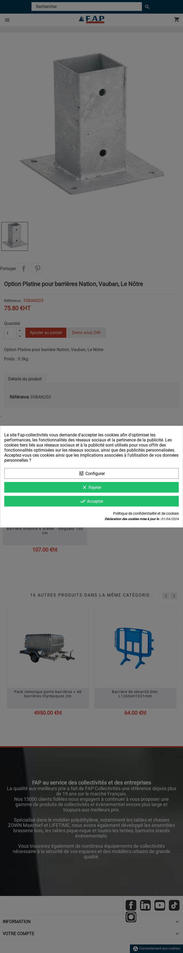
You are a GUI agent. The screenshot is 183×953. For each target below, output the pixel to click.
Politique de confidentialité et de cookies (146, 513)
